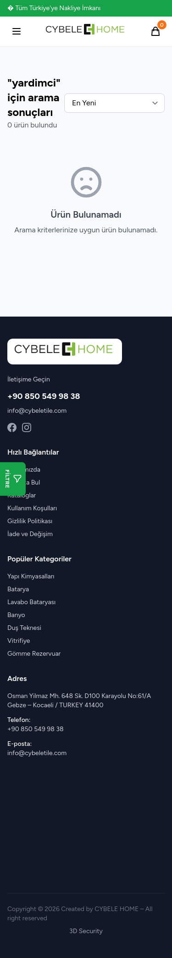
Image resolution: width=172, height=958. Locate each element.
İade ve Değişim (30, 534)
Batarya (18, 589)
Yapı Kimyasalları (31, 576)
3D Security (86, 931)
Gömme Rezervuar (34, 654)
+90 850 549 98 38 (43, 396)
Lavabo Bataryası (31, 602)
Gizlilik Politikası (29, 521)
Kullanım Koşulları (32, 508)
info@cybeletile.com (37, 411)
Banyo (16, 615)
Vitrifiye (18, 641)
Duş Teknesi (24, 628)
